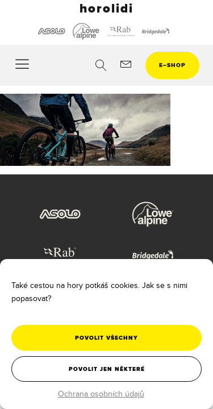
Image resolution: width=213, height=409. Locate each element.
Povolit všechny (106, 337)
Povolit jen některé (107, 369)
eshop (172, 65)
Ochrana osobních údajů (101, 393)
